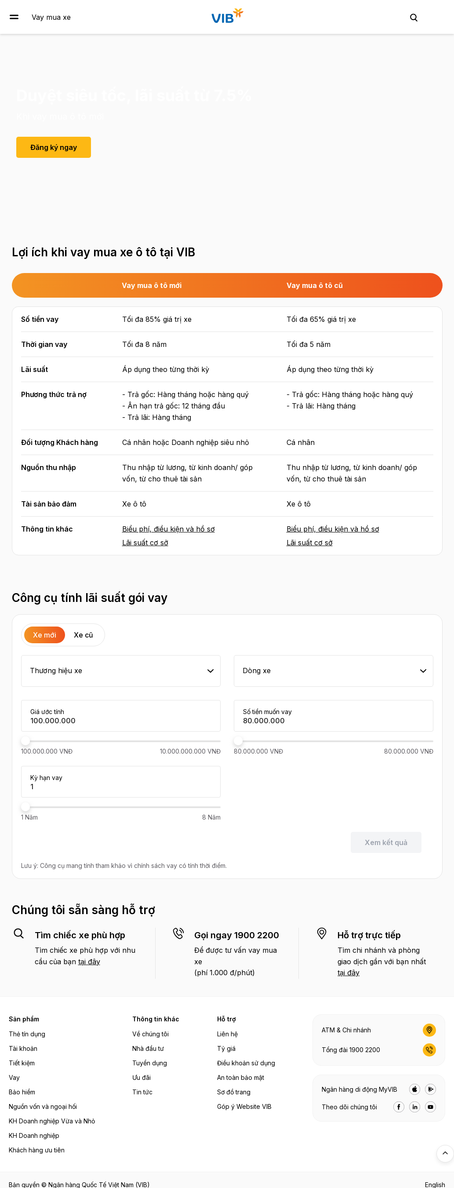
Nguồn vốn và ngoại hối (43, 1106)
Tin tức (142, 1092)
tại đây (89, 961)
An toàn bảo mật (240, 1077)
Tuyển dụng (149, 1063)
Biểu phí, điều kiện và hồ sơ (168, 529)
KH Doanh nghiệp (34, 1135)
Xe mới (44, 634)
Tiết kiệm (22, 1063)
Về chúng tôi (150, 1034)
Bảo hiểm (22, 1092)
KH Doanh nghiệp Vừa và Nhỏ (52, 1121)
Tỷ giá (226, 1048)
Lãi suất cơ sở (145, 542)
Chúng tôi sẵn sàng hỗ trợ (83, 910)
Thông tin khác (155, 1019)
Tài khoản (23, 1048)
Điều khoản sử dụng (246, 1063)
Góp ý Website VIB (244, 1106)
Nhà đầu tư (148, 1048)
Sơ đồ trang (234, 1092)
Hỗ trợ (226, 1019)
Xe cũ (83, 634)
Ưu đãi (141, 1077)
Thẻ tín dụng (27, 1034)
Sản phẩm (24, 1019)
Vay (14, 1077)
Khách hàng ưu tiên (37, 1150)
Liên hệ (227, 1034)
